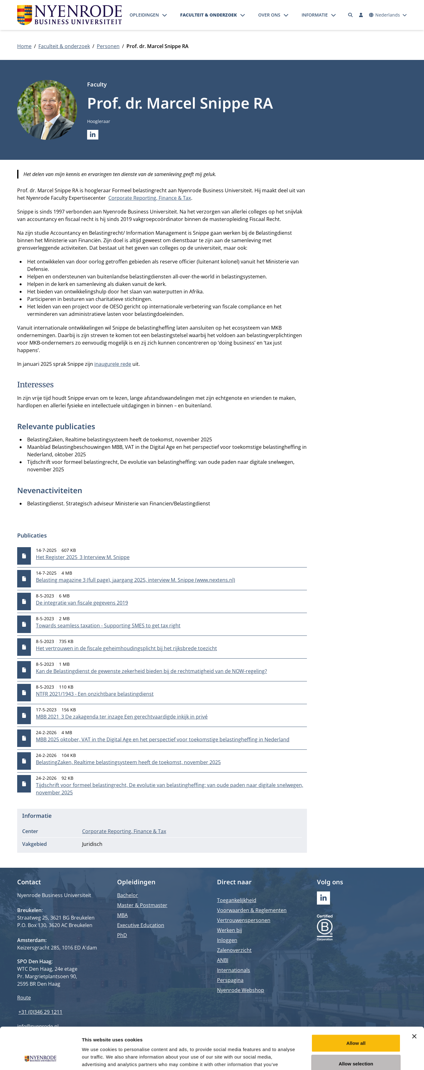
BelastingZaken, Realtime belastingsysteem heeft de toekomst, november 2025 (128, 762)
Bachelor (127, 895)
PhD (122, 935)
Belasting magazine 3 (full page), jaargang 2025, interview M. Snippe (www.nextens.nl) (135, 580)
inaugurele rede (112, 364)
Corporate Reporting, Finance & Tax (149, 197)
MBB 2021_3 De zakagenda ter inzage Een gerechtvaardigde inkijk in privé (122, 716)
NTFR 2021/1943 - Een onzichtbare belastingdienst (95, 693)
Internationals (233, 970)
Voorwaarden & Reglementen (252, 910)
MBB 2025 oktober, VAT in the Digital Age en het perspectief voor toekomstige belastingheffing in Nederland (162, 739)
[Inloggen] (361, 15)
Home (24, 46)
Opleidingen (144, 15)
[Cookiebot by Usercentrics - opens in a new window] (40, 1058)
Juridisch (92, 844)
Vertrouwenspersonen (243, 920)
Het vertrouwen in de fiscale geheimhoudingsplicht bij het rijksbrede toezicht (126, 648)
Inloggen (227, 940)
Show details (327, 1057)
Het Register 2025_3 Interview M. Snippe (83, 557)
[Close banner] (414, 997)
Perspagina (230, 980)
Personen (108, 46)
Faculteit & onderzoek (208, 15)
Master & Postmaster (142, 905)
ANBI (222, 960)
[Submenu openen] (164, 15)
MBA (122, 915)
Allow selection (356, 1024)
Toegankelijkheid (236, 900)
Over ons (269, 15)
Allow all (356, 1003)
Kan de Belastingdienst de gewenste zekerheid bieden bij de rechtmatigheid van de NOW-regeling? (151, 671)
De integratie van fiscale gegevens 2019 (82, 602)
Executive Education (140, 925)
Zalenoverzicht (234, 950)
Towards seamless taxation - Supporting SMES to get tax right (108, 625)
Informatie (315, 15)
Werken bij (229, 930)
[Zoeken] (350, 15)
